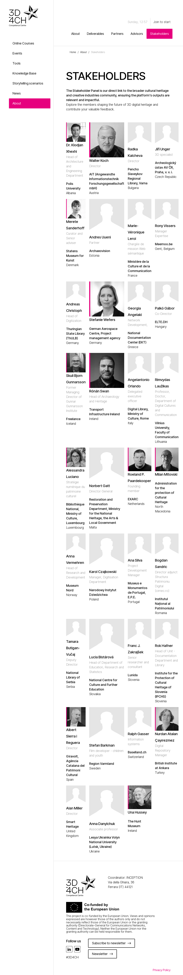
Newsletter (100, 954)
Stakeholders (159, 34)
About (17, 103)
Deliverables (95, 34)
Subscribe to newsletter (109, 943)
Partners (117, 34)
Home (73, 52)
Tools (17, 63)
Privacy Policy (161, 970)
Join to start (161, 22)
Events (17, 53)
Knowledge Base (24, 73)
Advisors (137, 34)
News (17, 93)
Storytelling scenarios (28, 83)
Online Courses (23, 43)
